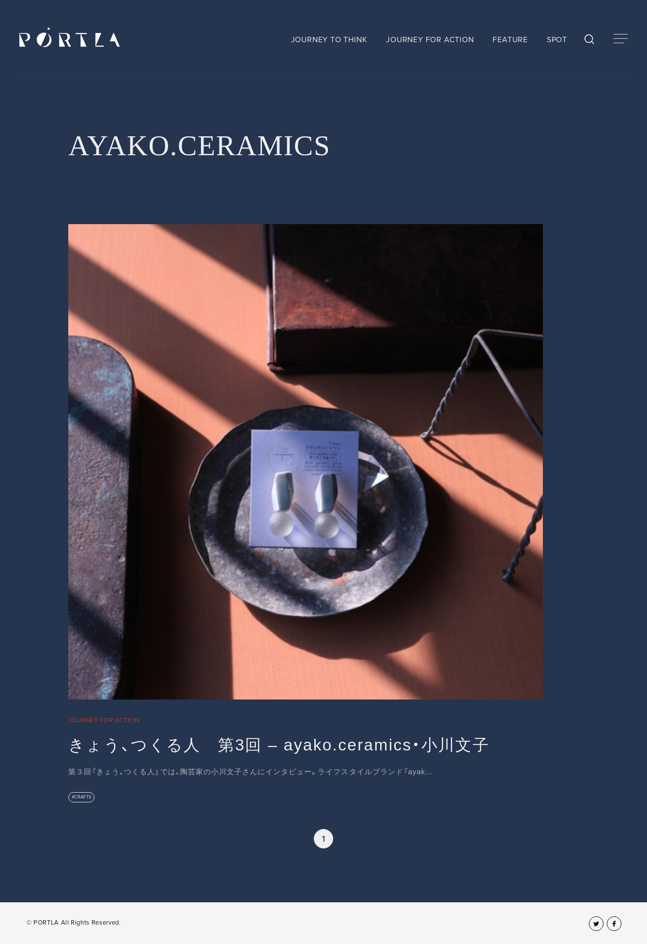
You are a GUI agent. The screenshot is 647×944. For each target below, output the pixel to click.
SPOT (557, 40)
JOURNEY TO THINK (329, 40)
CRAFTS (83, 797)
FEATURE (510, 40)
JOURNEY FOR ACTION (430, 40)
